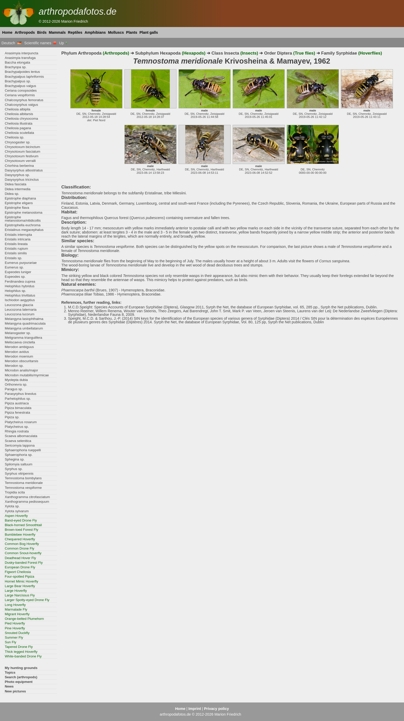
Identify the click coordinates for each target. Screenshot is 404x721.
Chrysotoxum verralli (20, 161)
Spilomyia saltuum (18, 464)
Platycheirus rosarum (21, 422)
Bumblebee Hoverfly (20, 534)
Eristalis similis (16, 253)
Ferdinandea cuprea (20, 281)
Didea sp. (12, 194)
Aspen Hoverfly (16, 516)
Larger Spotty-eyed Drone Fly (27, 600)
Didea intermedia (17, 189)
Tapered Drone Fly (19, 647)
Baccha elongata (17, 62)
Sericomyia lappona (20, 445)
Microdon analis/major (21, 370)
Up (63, 43)
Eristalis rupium (16, 248)
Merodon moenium (19, 356)
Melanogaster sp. (18, 333)
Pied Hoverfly (15, 623)
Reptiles (75, 32)
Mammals (57, 32)
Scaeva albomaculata (21, 436)
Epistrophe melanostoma (23, 212)
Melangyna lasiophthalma (24, 319)
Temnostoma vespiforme (23, 488)
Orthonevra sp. (16, 384)
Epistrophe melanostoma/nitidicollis (22, 218)
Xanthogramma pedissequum (27, 501)
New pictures (15, 691)
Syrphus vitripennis (19, 473)
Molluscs (116, 32)
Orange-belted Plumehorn (24, 619)
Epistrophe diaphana (20, 198)
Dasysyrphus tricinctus (22, 179)
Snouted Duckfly (17, 633)
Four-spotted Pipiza (19, 576)
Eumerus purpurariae (21, 263)
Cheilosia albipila (17, 109)
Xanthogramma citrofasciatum (27, 497)
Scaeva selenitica (18, 441)
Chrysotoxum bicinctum (22, 147)
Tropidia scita (15, 492)
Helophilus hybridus (19, 286)
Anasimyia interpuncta (21, 53)
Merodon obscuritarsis (21, 361)
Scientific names (40, 43)
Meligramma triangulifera (23, 338)
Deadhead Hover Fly (20, 558)
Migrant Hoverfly (17, 614)
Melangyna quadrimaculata (25, 323)
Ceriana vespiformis (20, 95)
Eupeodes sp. (15, 277)
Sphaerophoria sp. (18, 455)
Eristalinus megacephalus (24, 230)
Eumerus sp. (14, 267)
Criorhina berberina (19, 166)
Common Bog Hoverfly (22, 544)
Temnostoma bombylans (23, 478)
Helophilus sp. (15, 291)
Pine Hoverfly (15, 628)
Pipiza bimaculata (18, 408)
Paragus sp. (14, 389)
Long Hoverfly (15, 605)
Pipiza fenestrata (17, 412)
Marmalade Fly (16, 609)
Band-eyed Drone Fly (21, 520)
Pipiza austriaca (17, 403)
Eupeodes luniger (18, 272)
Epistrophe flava (17, 208)
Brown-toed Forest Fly (21, 530)
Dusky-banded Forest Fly (24, 562)
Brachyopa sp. (15, 67)
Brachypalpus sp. (18, 81)
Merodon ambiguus (19, 347)
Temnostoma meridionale (24, 483)
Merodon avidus (17, 352)
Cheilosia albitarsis (19, 114)
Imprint (194, 709)
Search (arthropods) (21, 677)
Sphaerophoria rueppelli (23, 450)
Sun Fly (10, 642)
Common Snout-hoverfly (23, 553)
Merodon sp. (14, 366)
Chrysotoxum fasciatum (22, 151)
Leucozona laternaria (20, 309)
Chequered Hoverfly (20, 539)
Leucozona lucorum (19, 314)
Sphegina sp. (14, 459)
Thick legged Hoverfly (21, 652)
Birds (42, 32)
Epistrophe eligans (19, 203)
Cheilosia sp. (14, 137)
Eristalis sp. (13, 258)
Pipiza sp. (12, 417)
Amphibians (95, 32)
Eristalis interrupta (18, 235)
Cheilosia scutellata (19, 133)
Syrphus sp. (14, 469)
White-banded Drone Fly (23, 656)
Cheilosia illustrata (18, 123)
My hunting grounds (21, 668)
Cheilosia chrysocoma (21, 118)
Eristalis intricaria (17, 239)
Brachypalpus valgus (20, 86)
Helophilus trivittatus (20, 295)
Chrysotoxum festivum (21, 156)
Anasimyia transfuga (20, 58)
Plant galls (148, 32)
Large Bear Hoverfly (20, 586)
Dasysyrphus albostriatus (24, 170)
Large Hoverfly (16, 591)
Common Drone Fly (19, 548)
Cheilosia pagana (18, 128)
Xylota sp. (12, 506)
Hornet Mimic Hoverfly (21, 581)
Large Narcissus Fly (20, 595)
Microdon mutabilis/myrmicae (27, 375)
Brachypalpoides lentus (22, 72)
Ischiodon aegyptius (20, 300)
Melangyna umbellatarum (24, 328)
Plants (131, 32)
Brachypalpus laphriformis (24, 77)
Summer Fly (14, 637)
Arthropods (25, 32)
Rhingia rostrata (17, 431)
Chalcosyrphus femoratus (24, 100)
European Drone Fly (20, 567)
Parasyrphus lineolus (20, 394)
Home (7, 32)
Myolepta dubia (16, 380)
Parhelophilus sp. (18, 399)
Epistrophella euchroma (22, 225)
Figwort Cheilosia (18, 572)
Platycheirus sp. (17, 427)
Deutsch (11, 43)
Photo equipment (18, 682)
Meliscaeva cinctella (20, 342)
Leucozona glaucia (19, 305)
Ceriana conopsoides (21, 90)
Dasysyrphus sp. (17, 175)
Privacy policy (216, 709)
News (9, 686)
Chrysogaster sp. (17, 142)
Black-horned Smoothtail (23, 525)
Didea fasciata (15, 184)
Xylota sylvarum (17, 511)
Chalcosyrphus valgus (21, 105)
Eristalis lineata (16, 244)
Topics (10, 672)
